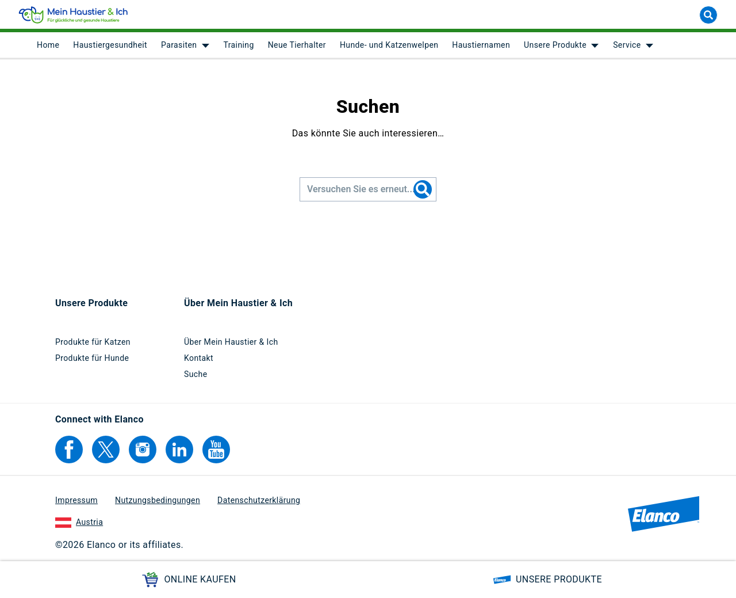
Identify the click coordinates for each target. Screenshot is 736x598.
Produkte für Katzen (93, 341)
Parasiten (179, 46)
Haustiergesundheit (110, 46)
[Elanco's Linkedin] (179, 449)
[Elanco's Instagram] (142, 449)
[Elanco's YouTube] (216, 449)
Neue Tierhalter (297, 46)
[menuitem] (48, 46)
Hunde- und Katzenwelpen (389, 46)
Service (627, 46)
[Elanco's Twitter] (106, 449)
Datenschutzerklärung (258, 500)
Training (238, 46)
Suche (196, 374)
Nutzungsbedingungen (157, 500)
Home (48, 46)
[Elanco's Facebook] (69, 449)
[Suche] (708, 16)
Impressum (76, 500)
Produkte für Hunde (92, 358)
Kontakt (198, 358)
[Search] (422, 190)
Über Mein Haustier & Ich (231, 341)
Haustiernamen (481, 46)
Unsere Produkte (555, 46)
